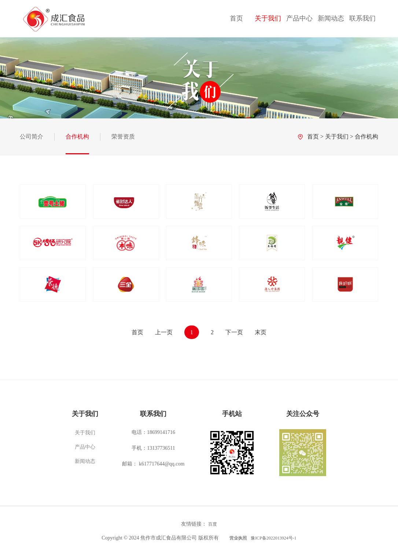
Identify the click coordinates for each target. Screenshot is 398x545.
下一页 (234, 332)
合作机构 (77, 136)
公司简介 (31, 136)
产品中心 (299, 18)
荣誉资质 (123, 136)
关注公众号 (302, 413)
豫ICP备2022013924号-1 (273, 538)
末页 (260, 332)
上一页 (164, 332)
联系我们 (362, 18)
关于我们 (268, 18)
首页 (236, 18)
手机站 (232, 413)
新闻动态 (331, 18)
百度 (212, 524)
